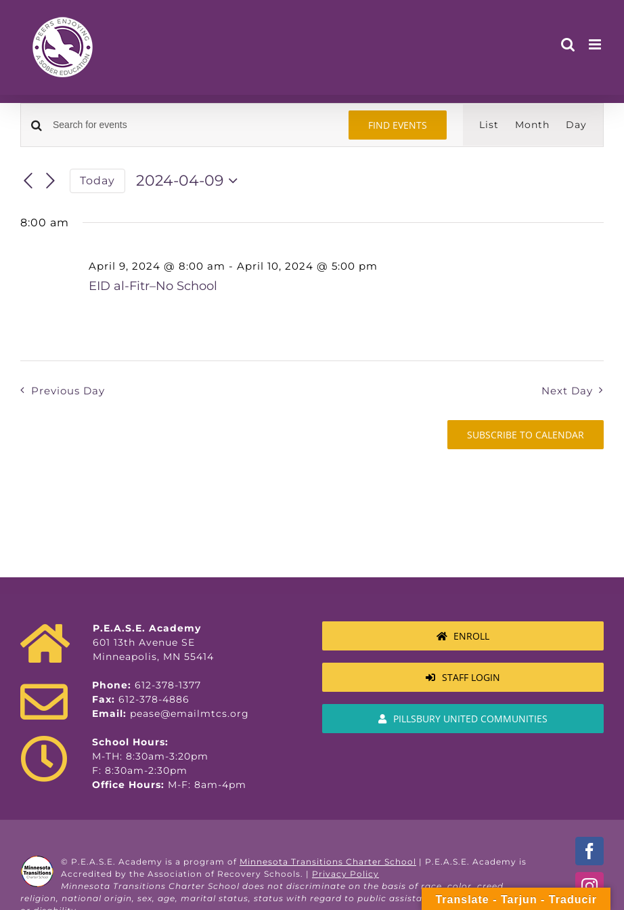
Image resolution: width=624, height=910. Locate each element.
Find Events (397, 125)
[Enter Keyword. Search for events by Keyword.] (192, 125)
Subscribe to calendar (525, 434)
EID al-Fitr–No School (153, 285)
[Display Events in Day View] (576, 125)
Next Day (567, 390)
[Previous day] (28, 181)
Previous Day (68, 390)
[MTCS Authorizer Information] (463, 718)
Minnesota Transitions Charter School (328, 861)
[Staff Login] (463, 677)
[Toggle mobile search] (568, 44)
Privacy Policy (345, 874)
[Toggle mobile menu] (596, 44)
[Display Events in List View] (489, 125)
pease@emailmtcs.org (189, 713)
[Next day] (51, 181)
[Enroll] (463, 635)
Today (97, 180)
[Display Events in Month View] (532, 125)
